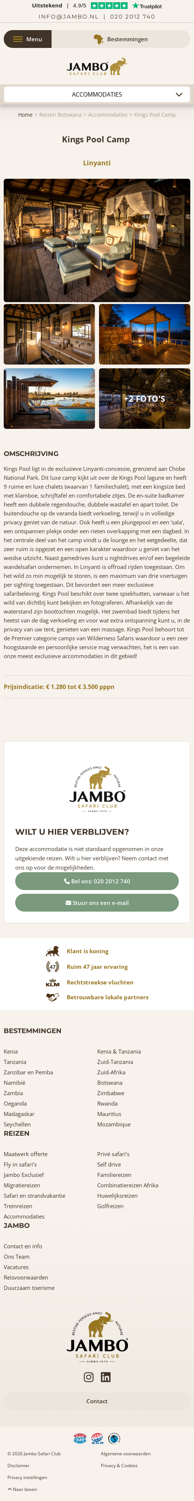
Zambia (13, 1093)
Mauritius (109, 1113)
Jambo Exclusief (24, 1174)
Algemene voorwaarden (126, 1453)
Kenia (11, 1051)
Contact (97, 1401)
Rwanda (107, 1103)
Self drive (109, 1164)
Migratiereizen (22, 1185)
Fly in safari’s (20, 1164)
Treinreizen (18, 1206)
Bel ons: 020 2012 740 (97, 881)
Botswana (109, 1082)
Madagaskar (19, 1113)
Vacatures (16, 1267)
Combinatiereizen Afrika (127, 1185)
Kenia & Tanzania (119, 1051)
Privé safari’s (113, 1154)
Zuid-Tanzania (115, 1061)
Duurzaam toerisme (29, 1287)
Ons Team (17, 1256)
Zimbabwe (110, 1093)
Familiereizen (114, 1174)
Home (25, 114)
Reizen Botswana (60, 114)
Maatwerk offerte (25, 1154)
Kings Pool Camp (155, 114)
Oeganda (15, 1103)
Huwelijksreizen (117, 1195)
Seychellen (17, 1124)
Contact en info (23, 1246)
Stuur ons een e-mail (97, 902)
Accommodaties (108, 114)
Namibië (14, 1082)
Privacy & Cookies (119, 1465)
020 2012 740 (132, 16)
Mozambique (114, 1124)
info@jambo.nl (69, 16)
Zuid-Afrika (111, 1072)
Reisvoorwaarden (26, 1277)
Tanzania (15, 1061)
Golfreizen (110, 1206)
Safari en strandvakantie (34, 1195)
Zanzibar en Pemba (28, 1072)
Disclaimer (18, 1465)
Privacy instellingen (27, 1477)
